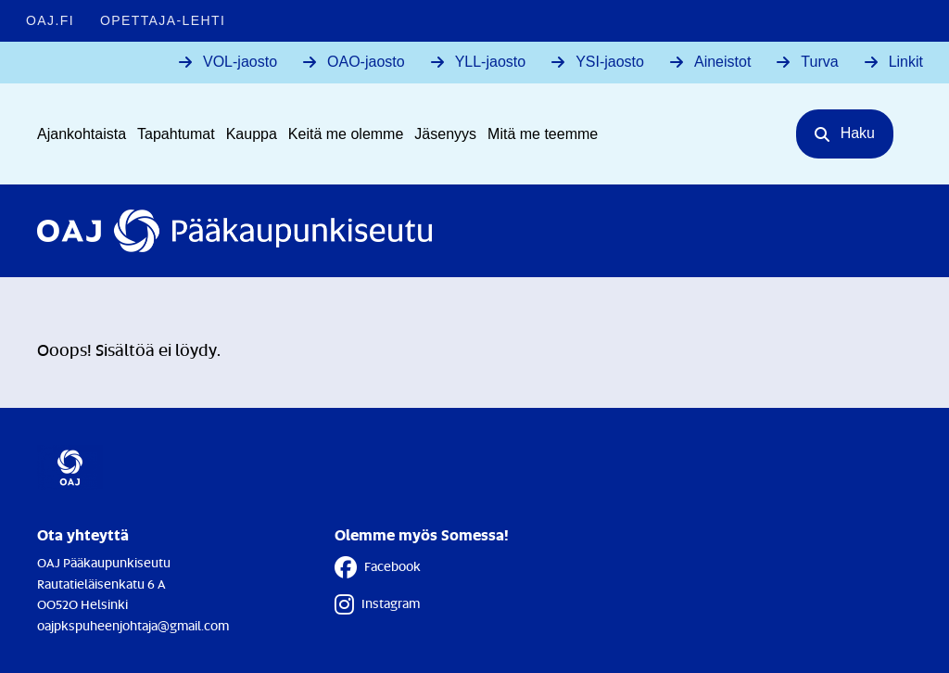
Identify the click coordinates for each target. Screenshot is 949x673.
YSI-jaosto (610, 62)
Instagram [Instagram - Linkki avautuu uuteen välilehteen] (377, 604)
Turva (819, 62)
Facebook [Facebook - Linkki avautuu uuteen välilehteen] (378, 567)
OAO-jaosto (366, 62)
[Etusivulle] (234, 231)
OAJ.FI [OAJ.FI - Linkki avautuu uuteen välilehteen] (50, 20)
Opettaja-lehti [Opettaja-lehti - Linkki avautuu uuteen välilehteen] (162, 20)
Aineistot (722, 62)
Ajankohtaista (81, 134)
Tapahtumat (176, 134)
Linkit (906, 62)
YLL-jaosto (490, 62)
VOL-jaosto (240, 62)
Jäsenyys (445, 134)
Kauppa (251, 134)
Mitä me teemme (542, 134)
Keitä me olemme (346, 134)
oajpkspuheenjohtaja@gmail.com (133, 625)
